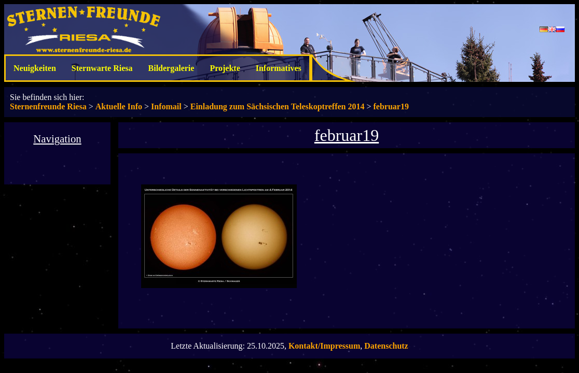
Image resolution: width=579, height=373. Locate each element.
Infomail (166, 106)
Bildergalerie (171, 68)
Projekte (225, 68)
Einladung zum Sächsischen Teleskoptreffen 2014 (277, 106)
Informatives (278, 68)
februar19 (391, 106)
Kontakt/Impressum (324, 345)
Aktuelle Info (118, 106)
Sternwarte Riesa (102, 68)
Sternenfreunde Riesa (48, 106)
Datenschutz (386, 345)
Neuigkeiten (34, 68)
